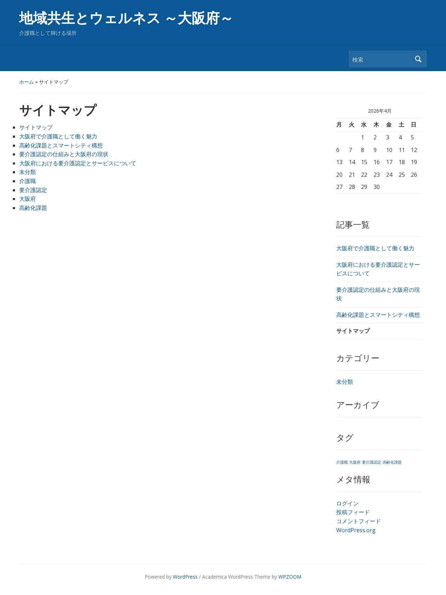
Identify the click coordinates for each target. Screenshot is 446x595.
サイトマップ (36, 127)
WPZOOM (289, 576)
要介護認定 (33, 190)
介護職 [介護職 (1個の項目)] (342, 462)
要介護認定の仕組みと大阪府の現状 (63, 154)
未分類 (27, 172)
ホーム (26, 81)
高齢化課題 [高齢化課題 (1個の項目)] (392, 462)
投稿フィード (353, 512)
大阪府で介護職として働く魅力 (58, 136)
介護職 (27, 181)
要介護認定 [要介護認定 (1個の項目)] (371, 462)
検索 (418, 59)
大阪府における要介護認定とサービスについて (77, 163)
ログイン (347, 503)
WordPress (185, 576)
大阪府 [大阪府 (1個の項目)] (355, 462)
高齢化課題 (33, 208)
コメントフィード (358, 521)
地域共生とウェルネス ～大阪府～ (126, 18)
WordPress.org (356, 530)
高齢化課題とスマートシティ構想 (61, 145)
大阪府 (27, 199)
